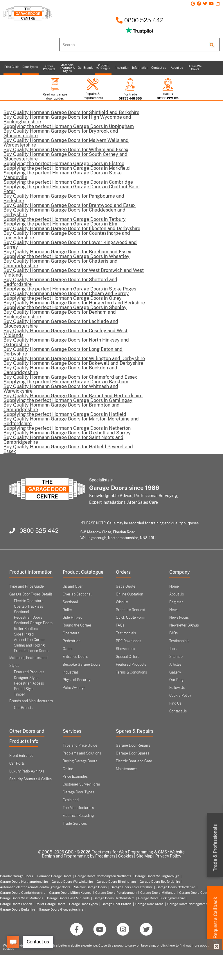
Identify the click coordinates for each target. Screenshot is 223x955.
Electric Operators (28, 601)
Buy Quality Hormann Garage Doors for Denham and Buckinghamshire (59, 314)
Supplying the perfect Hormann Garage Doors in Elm (60, 224)
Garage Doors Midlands (157, 893)
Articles (175, 664)
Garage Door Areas (149, 904)
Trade (215, 847)
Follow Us (177, 688)
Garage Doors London (16, 904)
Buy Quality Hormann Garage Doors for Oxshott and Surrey (67, 433)
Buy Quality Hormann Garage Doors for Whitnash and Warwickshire (60, 389)
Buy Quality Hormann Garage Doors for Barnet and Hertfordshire (73, 395)
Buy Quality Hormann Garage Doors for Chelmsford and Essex (70, 377)
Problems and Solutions (82, 753)
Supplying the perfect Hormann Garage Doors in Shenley (65, 307)
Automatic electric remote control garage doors (35, 887)
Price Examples (75, 777)
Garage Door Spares (132, 753)
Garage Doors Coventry (196, 893)
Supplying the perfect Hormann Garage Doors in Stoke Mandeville (62, 175)
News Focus (179, 617)
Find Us (175, 703)
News (173, 610)
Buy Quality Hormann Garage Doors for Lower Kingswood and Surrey (70, 245)
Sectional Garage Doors (33, 623)
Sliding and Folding (29, 645)
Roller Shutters (26, 629)
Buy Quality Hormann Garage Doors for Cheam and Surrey (66, 293)
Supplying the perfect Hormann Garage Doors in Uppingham (68, 126)
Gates (67, 649)
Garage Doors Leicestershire (132, 887)
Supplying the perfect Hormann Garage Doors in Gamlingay (67, 400)
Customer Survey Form (81, 784)
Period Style (24, 689)
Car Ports (17, 763)
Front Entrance (21, 756)
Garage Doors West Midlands (21, 898)
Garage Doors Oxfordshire (176, 887)
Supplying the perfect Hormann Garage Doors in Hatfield (64, 414)
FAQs (120, 625)
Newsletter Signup (184, 625)
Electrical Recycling (78, 816)
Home (174, 586)
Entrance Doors (75, 657)
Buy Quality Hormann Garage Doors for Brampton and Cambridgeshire (61, 407)
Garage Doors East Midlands (68, 898)
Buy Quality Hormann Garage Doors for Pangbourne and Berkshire (63, 198)
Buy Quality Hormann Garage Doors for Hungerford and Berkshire (74, 303)
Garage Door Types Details (31, 594)
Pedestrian (71, 641)
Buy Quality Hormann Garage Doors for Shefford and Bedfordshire (60, 282)
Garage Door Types (83, 904)
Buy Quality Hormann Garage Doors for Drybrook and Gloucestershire (60, 133)
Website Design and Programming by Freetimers (113, 854)
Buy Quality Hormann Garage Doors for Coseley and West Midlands (65, 333)
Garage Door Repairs (133, 745)
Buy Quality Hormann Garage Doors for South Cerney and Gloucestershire (65, 156)
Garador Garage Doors (16, 876)
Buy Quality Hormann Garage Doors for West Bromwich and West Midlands (73, 273)
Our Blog (176, 680)
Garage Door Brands (117, 904)
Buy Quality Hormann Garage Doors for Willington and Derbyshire (74, 358)
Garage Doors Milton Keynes (70, 893)
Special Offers (127, 657)
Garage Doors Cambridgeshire (22, 893)
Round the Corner (77, 625)
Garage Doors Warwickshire (72, 882)
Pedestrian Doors (28, 617)
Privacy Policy (168, 856)
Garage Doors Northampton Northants (103, 876)
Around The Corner (29, 640)
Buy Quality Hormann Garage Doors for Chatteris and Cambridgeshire (60, 263)
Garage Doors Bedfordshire (160, 882)
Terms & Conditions (131, 672)
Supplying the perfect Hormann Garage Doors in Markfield (66, 168)
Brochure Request (130, 610)
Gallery (175, 672)
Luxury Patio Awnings (26, 771)
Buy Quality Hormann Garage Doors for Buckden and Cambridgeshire (60, 370)
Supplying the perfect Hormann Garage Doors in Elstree (63, 163)
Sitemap (176, 657)
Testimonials (126, 633)
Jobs (173, 649)
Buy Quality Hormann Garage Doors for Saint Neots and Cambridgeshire (63, 440)
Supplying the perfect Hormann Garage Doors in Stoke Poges (69, 289)
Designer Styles (26, 678)
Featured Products (29, 672)
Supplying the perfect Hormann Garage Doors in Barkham (65, 381)
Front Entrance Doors (31, 651)
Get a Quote (125, 586)
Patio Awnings (74, 688)
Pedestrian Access (29, 683)
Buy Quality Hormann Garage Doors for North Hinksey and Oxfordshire (66, 342)
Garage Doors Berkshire (17, 909)
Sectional (70, 602)
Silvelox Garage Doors (90, 887)
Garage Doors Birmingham (116, 882)
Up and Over (73, 586)
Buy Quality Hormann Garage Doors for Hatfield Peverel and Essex (68, 449)
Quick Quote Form (130, 617)
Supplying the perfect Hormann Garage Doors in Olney (62, 298)
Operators (71, 633)
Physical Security (76, 680)
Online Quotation (129, 594)
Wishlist (122, 602)
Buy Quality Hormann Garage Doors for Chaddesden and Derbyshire (64, 212)
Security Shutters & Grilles (30, 779)
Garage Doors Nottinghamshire (190, 904)
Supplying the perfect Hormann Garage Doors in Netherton (67, 428)
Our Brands (23, 708)
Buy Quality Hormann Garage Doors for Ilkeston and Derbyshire (71, 228)
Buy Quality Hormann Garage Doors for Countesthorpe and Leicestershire (66, 235)
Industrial (70, 672)
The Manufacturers (78, 808)
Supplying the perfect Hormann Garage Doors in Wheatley (66, 256)
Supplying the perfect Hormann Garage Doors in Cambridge (68, 182)
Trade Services (75, 824)
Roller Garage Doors (50, 904)
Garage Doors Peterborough (115, 893)
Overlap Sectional (77, 594)
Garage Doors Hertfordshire (113, 898)
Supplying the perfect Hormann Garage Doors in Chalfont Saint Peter (71, 189)
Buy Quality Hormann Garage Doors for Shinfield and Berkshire (71, 112)
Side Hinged (24, 634)
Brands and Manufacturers (31, 701)
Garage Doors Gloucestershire (61, 909)
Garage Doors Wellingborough (157, 876)
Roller (67, 610)
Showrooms (125, 649)
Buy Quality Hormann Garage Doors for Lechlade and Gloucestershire (60, 324)
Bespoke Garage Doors (81, 664)
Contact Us (178, 711)
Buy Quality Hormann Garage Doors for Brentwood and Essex (69, 205)
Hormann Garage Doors (54, 876)
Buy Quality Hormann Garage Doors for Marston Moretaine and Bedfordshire (71, 421)
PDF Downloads (128, 641)
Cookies (125, 856)
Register (176, 602)
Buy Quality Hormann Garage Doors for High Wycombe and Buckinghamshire (67, 119)
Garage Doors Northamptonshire (24, 882)
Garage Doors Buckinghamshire (161, 898)
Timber (19, 694)
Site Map (144, 856)
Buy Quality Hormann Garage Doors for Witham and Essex (65, 149)
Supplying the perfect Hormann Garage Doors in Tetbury (64, 219)
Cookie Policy (180, 696)
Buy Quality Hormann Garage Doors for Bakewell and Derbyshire (73, 363)
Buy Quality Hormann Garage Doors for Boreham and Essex (67, 251)
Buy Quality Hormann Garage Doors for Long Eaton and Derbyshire (63, 351)
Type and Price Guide (26, 586)
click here (168, 945)
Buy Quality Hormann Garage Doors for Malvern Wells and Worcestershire (66, 143)
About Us (176, 594)
